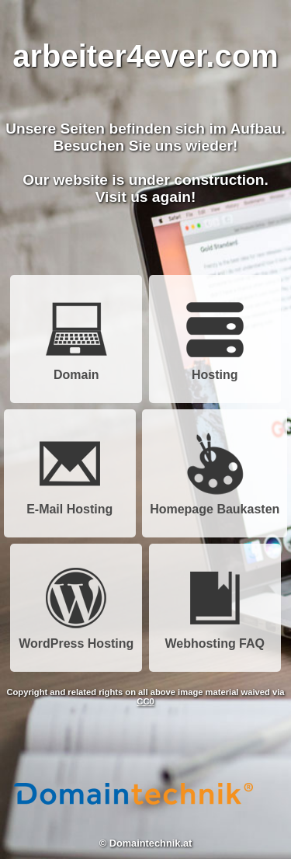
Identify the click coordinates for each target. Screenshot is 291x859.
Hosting (215, 369)
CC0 (145, 701)
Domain (76, 369)
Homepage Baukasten (214, 504)
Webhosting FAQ (215, 638)
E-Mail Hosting (69, 504)
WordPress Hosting (76, 638)
